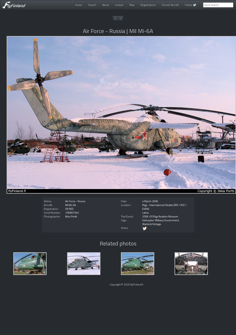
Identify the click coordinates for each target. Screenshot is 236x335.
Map (132, 5)
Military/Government (167, 220)
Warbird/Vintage (151, 224)
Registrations (148, 5)
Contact (119, 5)
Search (92, 5)
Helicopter (148, 220)
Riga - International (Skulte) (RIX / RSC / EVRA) (164, 207)
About (105, 5)
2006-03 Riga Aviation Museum (160, 216)
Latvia (145, 213)
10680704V (72, 213)
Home (78, 5)
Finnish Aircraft (170, 5)
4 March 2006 (150, 201)
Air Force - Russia (75, 201)
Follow (190, 5)
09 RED (69, 209)
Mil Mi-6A (70, 205)
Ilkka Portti (71, 216)
